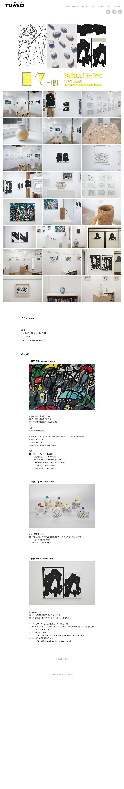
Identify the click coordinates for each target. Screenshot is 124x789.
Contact (117, 6)
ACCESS (101, 6)
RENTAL (92, 6)
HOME (67, 6)
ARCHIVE (75, 6)
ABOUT (84, 6)
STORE (109, 6)
